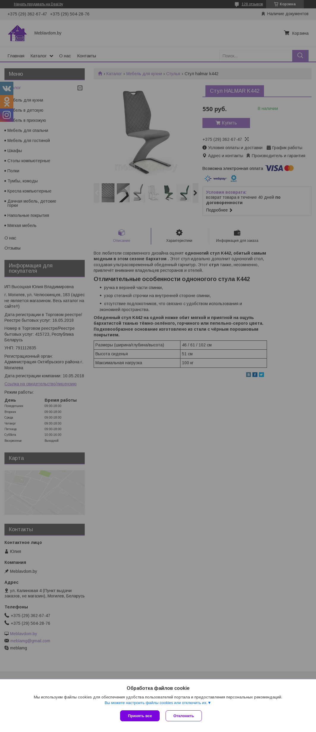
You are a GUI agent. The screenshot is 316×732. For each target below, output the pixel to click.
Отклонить (183, 716)
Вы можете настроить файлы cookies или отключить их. (156, 703)
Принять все (140, 716)
